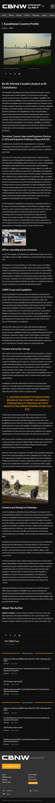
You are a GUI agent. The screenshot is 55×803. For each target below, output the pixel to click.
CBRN (11, 28)
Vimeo (8, 794)
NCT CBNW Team (12, 641)
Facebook (9, 790)
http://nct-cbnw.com (10, 644)
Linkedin (35, 790)
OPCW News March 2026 (13, 681)
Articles (4, 28)
